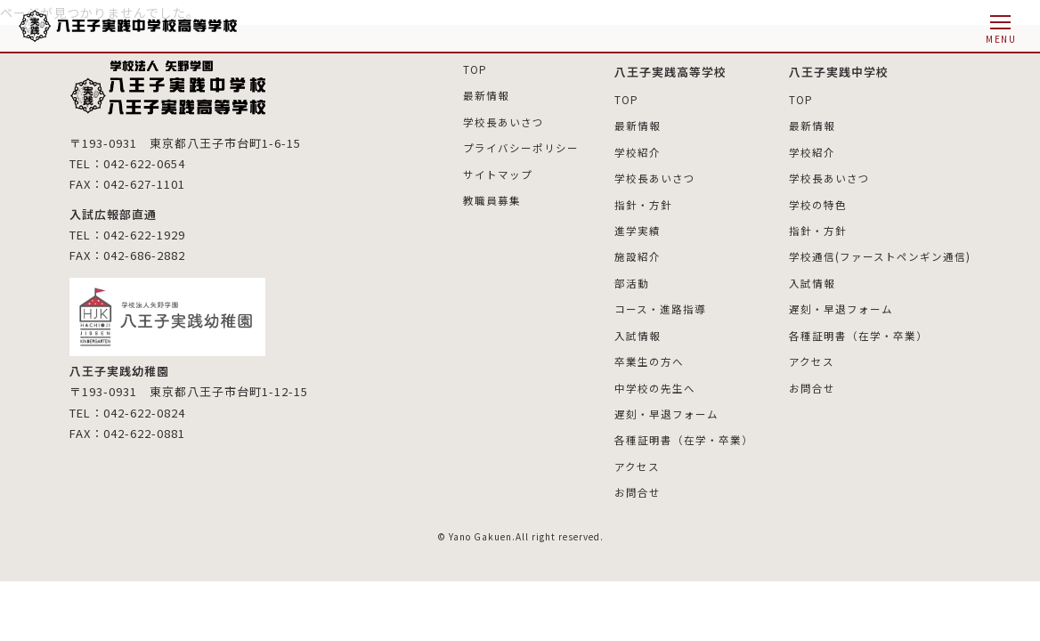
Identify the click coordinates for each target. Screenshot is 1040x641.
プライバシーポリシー (521, 147)
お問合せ (637, 489)
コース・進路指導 (660, 306)
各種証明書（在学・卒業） (683, 436)
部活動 (631, 280)
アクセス (637, 462)
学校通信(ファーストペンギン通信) (880, 255)
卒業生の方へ (649, 359)
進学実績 (637, 229)
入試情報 (637, 332)
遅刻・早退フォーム (666, 410)
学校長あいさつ (503, 120)
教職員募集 (492, 199)
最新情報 (486, 94)
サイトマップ (497, 173)
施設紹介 (637, 255)
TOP (475, 69)
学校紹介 (637, 150)
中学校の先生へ (654, 385)
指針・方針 (643, 203)
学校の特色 (818, 203)
